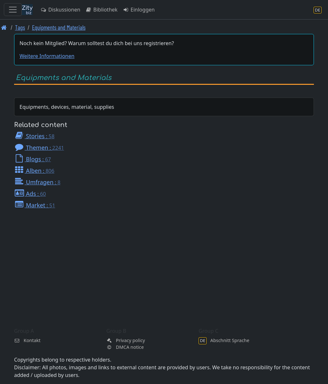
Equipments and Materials (59, 27)
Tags (20, 27)
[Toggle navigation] (13, 9)
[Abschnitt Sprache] (317, 9)
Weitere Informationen (47, 56)
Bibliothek (102, 9)
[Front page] (4, 27)
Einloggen (139, 9)
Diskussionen (60, 9)
